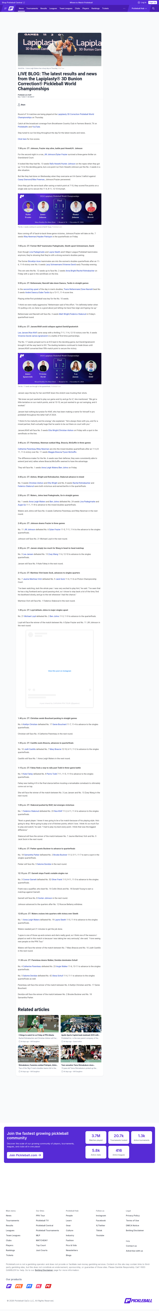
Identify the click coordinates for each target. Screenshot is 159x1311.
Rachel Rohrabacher (85, 271)
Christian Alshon (66, 430)
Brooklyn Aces (34, 261)
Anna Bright (71, 271)
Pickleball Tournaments (47, 1232)
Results (43, 8)
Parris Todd (52, 774)
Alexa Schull (57, 976)
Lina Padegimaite (37, 252)
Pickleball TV (42, 1222)
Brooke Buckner (60, 855)
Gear (68, 1227)
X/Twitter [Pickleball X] (100, 1227)
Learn (69, 1222)
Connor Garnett (30, 879)
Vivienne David (69, 264)
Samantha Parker (31, 855)
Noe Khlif (33, 333)
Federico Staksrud (78, 314)
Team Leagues (66, 8)
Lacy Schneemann (54, 264)
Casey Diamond (25, 179)
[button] (9, 8)
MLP (38, 1237)
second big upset (31, 289)
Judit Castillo (30, 749)
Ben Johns (63, 467)
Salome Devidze (44, 864)
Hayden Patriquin (44, 236)
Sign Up (152, 2)
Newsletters (72, 1252)
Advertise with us (134, 1252)
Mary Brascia (55, 749)
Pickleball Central (44, 1227)
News (21, 8)
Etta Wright (53, 430)
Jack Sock (60, 579)
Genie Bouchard (60, 724)
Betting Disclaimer (135, 1232)
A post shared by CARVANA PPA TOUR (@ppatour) (60, 703)
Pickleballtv (23, 127)
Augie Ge (22, 505)
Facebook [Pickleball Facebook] (101, 1222)
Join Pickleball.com (26, 1156)
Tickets (105, 8)
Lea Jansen (23, 333)
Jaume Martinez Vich (32, 579)
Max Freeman (39, 179)
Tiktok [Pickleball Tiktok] (99, 1232)
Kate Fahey (28, 774)
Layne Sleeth (54, 252)
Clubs (77, 8)
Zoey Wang (53, 554)
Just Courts (41, 1252)
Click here (22, 139)
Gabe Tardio (44, 292)
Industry (70, 1237)
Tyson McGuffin (69, 452)
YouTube (36, 127)
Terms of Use (132, 1222)
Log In (142, 2)
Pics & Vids (71, 1247)
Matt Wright (64, 314)
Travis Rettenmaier (72, 289)
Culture (69, 1232)
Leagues (53, 8)
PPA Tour (40, 1217)
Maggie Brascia (55, 452)
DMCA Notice (132, 1227)
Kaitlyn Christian (30, 724)
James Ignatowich (40, 336)
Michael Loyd (30, 616)
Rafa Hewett (55, 164)
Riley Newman (30, 236)
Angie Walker (62, 966)
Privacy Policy (133, 1217)
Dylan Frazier (61, 154)
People (69, 1217)
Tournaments (32, 8)
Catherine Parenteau (27, 449)
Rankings (96, 8)
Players (85, 8)
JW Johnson (49, 154)
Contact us (131, 1247)
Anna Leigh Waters (49, 467)
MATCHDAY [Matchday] (42, 1242)
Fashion (70, 1242)
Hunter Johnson (68, 164)
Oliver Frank (57, 879)
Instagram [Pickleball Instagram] (101, 1217)
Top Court (41, 1247)
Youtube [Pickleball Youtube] (100, 1237)
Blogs (68, 1257)
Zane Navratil (87, 289)
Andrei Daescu (31, 292)
